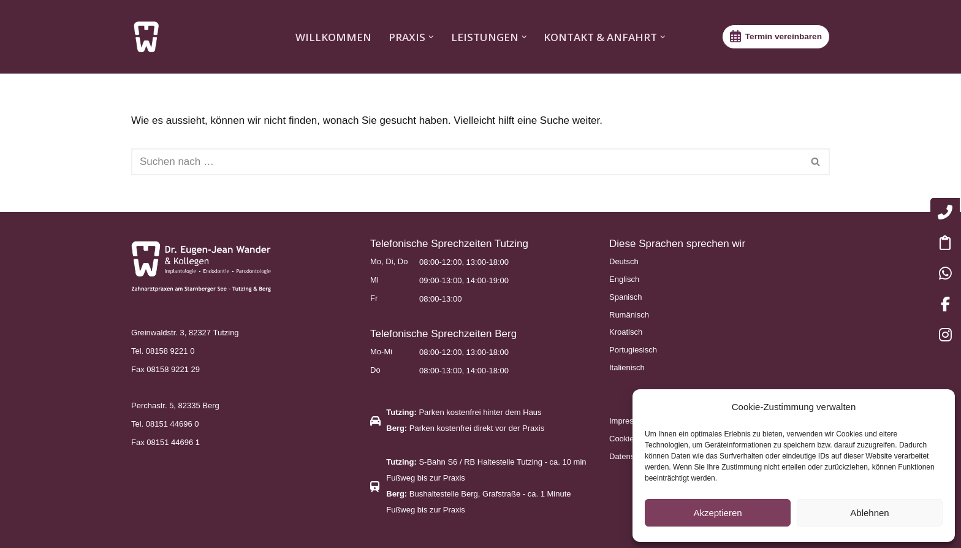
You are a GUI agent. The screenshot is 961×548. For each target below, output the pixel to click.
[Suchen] (466, 161)
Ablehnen (869, 513)
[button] (431, 37)
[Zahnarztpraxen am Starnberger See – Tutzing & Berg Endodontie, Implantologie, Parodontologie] (149, 37)
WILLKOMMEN (333, 37)
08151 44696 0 (172, 423)
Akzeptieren (717, 513)
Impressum (628, 420)
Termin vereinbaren (783, 36)
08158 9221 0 (170, 351)
